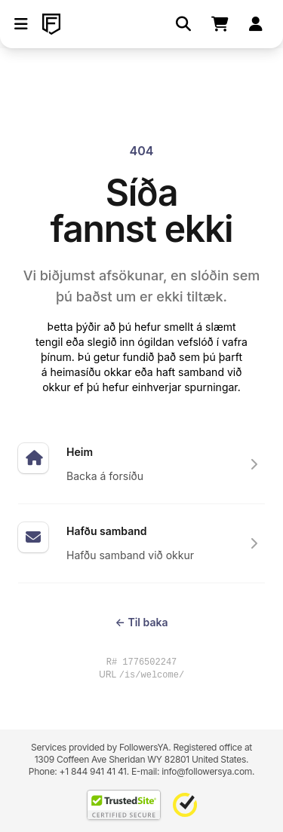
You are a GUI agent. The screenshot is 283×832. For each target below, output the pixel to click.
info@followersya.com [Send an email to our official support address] (206, 771)
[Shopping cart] (220, 24)
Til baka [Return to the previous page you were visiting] (141, 622)
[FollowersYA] (51, 24)
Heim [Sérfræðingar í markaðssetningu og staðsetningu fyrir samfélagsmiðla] (79, 451)
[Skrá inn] (256, 24)
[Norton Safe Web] (185, 805)
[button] (21, 24)
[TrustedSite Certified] (124, 805)
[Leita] (183, 24)
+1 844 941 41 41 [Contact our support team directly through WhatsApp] (93, 771)
